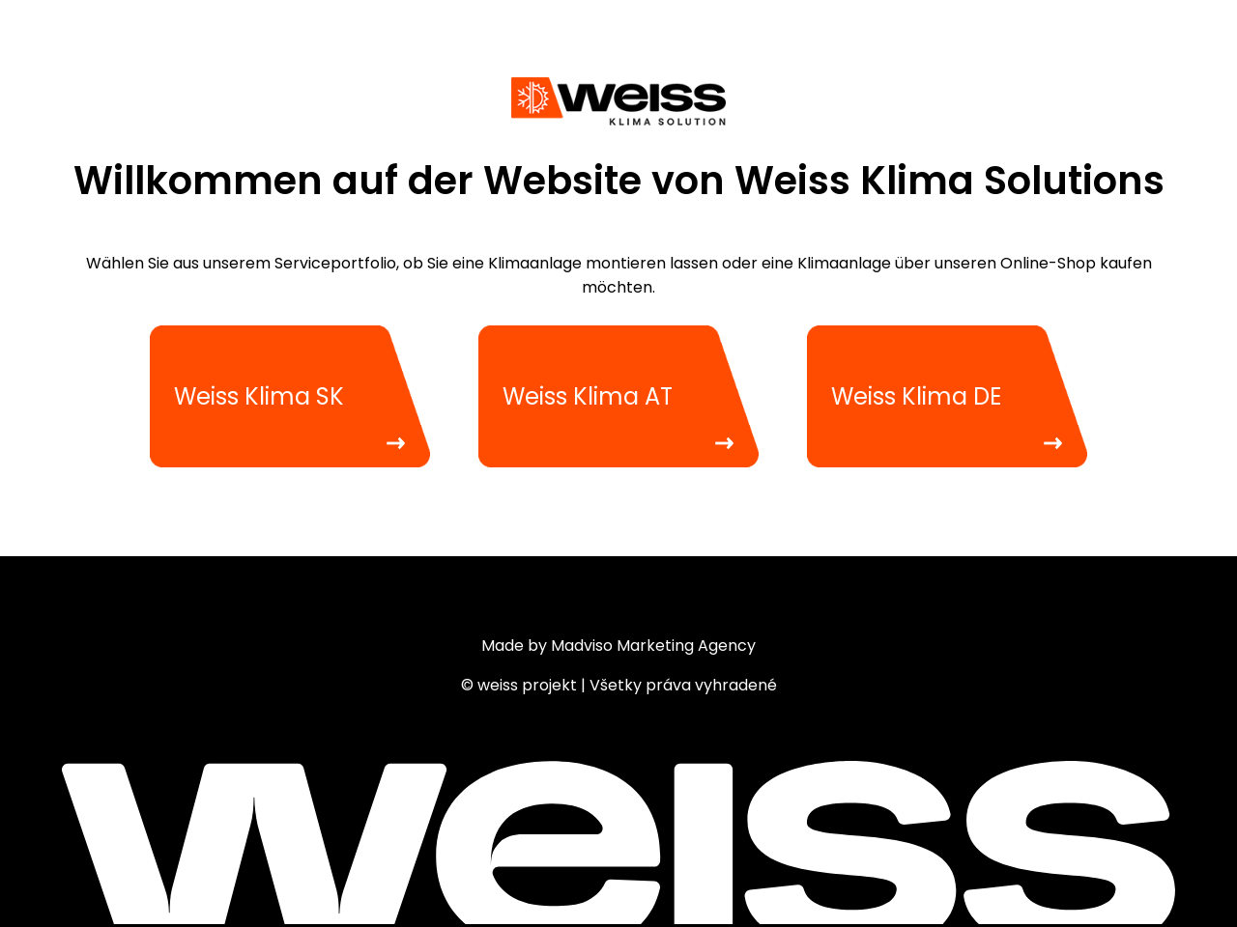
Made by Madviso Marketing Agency (618, 645)
